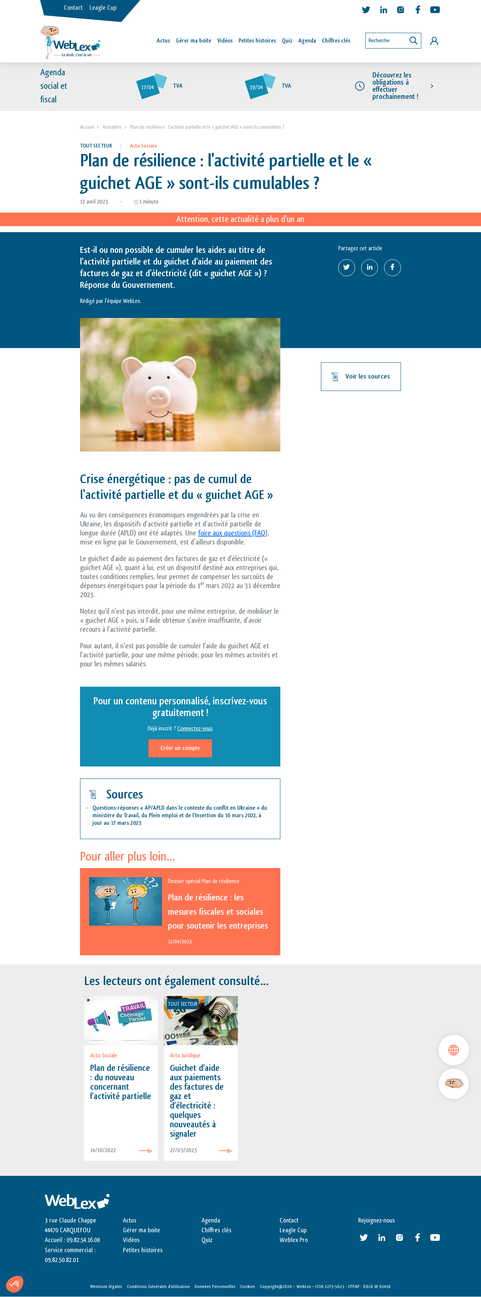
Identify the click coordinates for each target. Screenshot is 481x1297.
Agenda (307, 41)
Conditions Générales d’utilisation (158, 1286)
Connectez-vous (195, 728)
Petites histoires (257, 41)
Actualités (112, 127)
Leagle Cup (102, 8)
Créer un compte (180, 748)
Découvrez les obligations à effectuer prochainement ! (395, 86)
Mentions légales (106, 1286)
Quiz (287, 41)
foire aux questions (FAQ (231, 533)
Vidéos (225, 41)
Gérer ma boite (141, 1230)
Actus (163, 41)
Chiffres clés (336, 41)
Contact (73, 8)
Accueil (87, 127)
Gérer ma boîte (193, 41)
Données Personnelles (215, 1286)
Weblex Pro (294, 1240)
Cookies (247, 1286)
